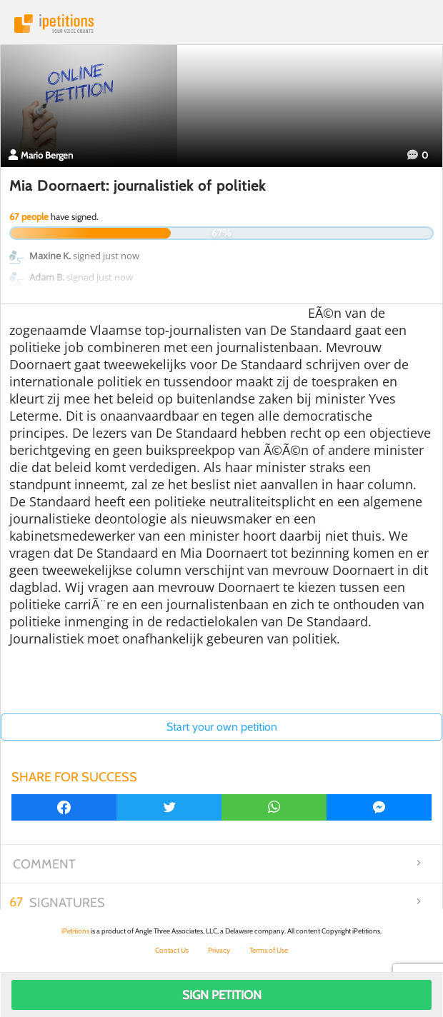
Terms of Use (268, 950)
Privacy (219, 950)
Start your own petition (221, 726)
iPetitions (221, 23)
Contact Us (172, 950)
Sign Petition (222, 995)
